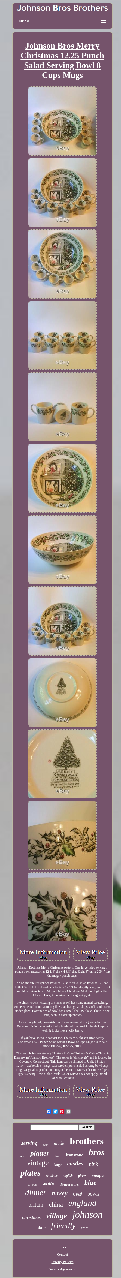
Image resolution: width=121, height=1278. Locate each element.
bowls (93, 1194)
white (48, 1183)
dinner (35, 1192)
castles (75, 1163)
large (58, 1165)
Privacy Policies (63, 1262)
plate (41, 1227)
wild (46, 1144)
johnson (87, 1214)
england (82, 1203)
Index (62, 1247)
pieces (82, 1176)
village (56, 1215)
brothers (87, 1141)
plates (30, 1173)
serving (29, 1143)
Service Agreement (62, 1269)
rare (22, 1156)
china (56, 1204)
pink (93, 1164)
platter (39, 1153)
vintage (38, 1163)
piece (32, 1184)
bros (97, 1152)
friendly (63, 1225)
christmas (31, 1217)
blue (90, 1182)
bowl (57, 1156)
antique (98, 1176)
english (68, 1176)
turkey (59, 1193)
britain (35, 1204)
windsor (52, 1176)
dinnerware (69, 1184)
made (59, 1143)
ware (84, 1228)
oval (77, 1194)
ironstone (74, 1155)
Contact (62, 1254)
